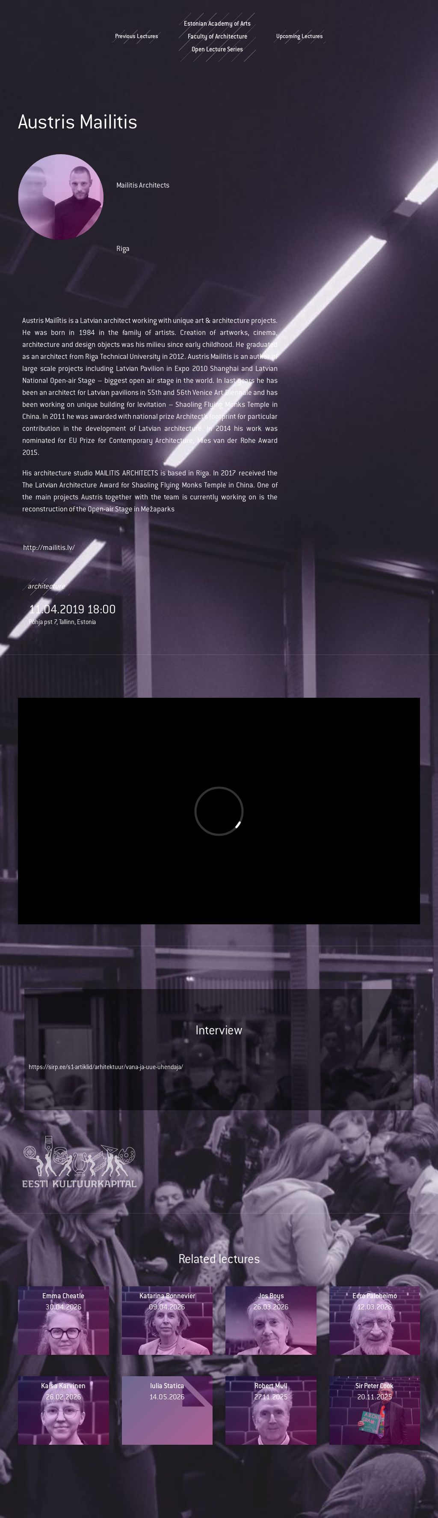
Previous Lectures (136, 36)
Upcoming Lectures (299, 36)
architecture (46, 586)
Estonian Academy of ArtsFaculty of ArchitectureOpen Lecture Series (217, 37)
